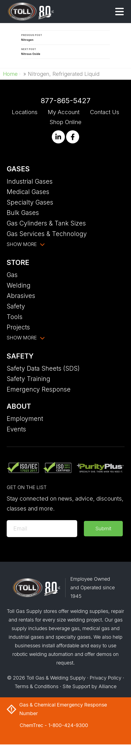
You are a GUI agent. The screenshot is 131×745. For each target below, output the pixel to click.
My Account (64, 112)
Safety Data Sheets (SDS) (43, 368)
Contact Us (104, 112)
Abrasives (21, 296)
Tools (14, 317)
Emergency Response (39, 389)
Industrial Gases (30, 181)
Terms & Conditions (36, 687)
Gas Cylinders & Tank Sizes (46, 223)
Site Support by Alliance (90, 687)
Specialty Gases (30, 202)
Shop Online (66, 122)
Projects (18, 327)
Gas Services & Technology (47, 234)
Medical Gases (28, 192)
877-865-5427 (66, 100)
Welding (19, 285)
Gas (12, 275)
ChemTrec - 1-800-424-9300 (54, 726)
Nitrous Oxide (65, 51)
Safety (16, 306)
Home (10, 74)
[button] (119, 12)
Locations (25, 112)
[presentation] (36, 551)
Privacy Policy (105, 678)
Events (16, 429)
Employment (25, 418)
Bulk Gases (23, 212)
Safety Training (28, 379)
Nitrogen (65, 37)
